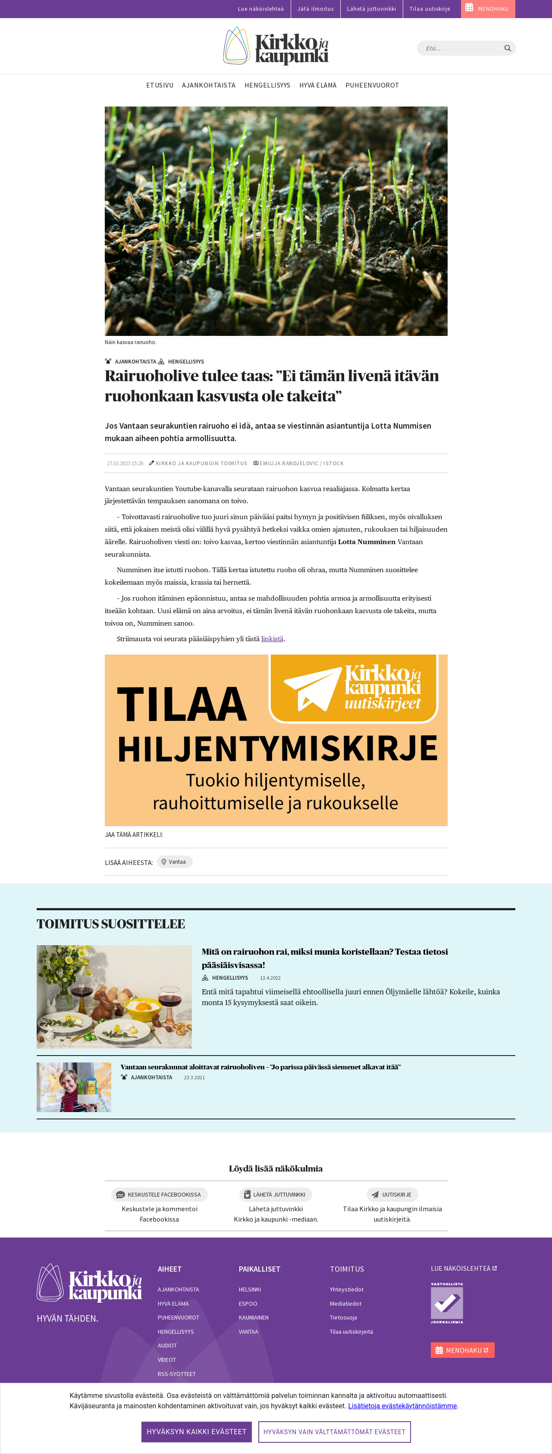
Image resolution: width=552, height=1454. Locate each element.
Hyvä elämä (173, 1303)
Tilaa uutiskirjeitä (351, 1331)
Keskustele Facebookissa (164, 1194)
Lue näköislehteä (261, 9)
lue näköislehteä (460, 1268)
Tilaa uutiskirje (430, 9)
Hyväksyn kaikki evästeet (197, 1432)
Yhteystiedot (347, 1289)
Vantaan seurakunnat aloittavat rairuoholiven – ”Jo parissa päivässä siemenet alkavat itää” (261, 1067)
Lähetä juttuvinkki (371, 9)
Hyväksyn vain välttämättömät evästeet (334, 1432)
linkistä (272, 639)
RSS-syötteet (177, 1374)
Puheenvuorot (178, 1317)
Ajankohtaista (178, 1289)
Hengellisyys (176, 1331)
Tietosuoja (343, 1317)
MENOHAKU (493, 9)
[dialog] (276, 1418)
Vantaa (248, 1331)
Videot (167, 1359)
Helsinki (250, 1289)
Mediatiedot (345, 1303)
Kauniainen (254, 1317)
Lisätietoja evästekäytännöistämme (402, 1406)
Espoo (248, 1303)
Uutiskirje (397, 1194)
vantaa (177, 861)
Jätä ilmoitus (316, 9)
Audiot (167, 1345)
